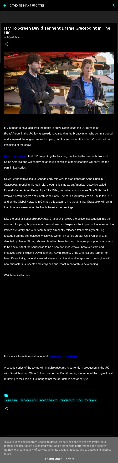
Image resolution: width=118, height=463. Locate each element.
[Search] (113, 5)
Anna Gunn (11, 400)
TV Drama (90, 400)
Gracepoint (67, 400)
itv (79, 400)
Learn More (53, 459)
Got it (70, 459)
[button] (6, 44)
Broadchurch (28, 400)
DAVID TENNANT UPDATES (27, 5)
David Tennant (48, 400)
